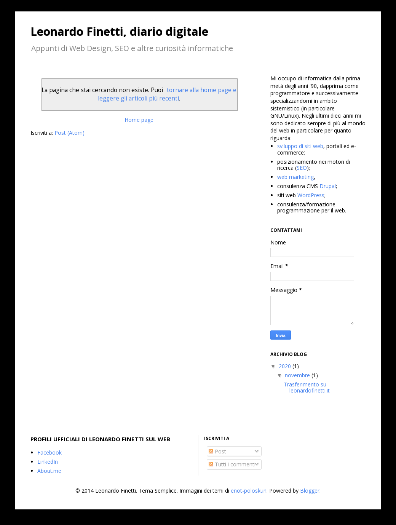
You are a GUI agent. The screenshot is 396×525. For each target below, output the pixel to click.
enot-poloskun (249, 490)
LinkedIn (47, 461)
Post (217, 451)
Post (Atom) (69, 132)
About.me (49, 470)
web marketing (295, 176)
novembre (298, 375)
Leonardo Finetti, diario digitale (119, 31)
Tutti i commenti (232, 464)
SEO (302, 167)
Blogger (309, 490)
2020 (285, 366)
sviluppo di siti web (300, 146)
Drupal (327, 186)
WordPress (310, 195)
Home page (139, 119)
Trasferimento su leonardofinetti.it (307, 387)
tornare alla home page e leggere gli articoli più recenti (167, 94)
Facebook (49, 452)
